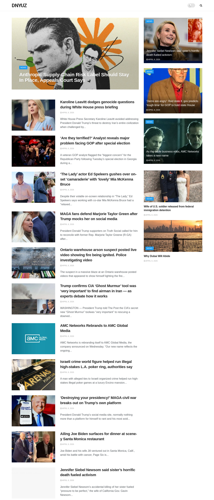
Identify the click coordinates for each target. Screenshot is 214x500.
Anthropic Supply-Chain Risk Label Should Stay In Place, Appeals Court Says (74, 77)
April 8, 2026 (67, 113)
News (23, 67)
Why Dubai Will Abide (157, 256)
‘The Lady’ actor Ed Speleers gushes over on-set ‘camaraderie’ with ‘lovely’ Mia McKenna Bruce (98, 179)
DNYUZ (19, 5)
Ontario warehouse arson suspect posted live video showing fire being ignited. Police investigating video (98, 255)
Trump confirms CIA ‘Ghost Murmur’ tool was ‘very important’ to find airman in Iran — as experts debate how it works (98, 291)
